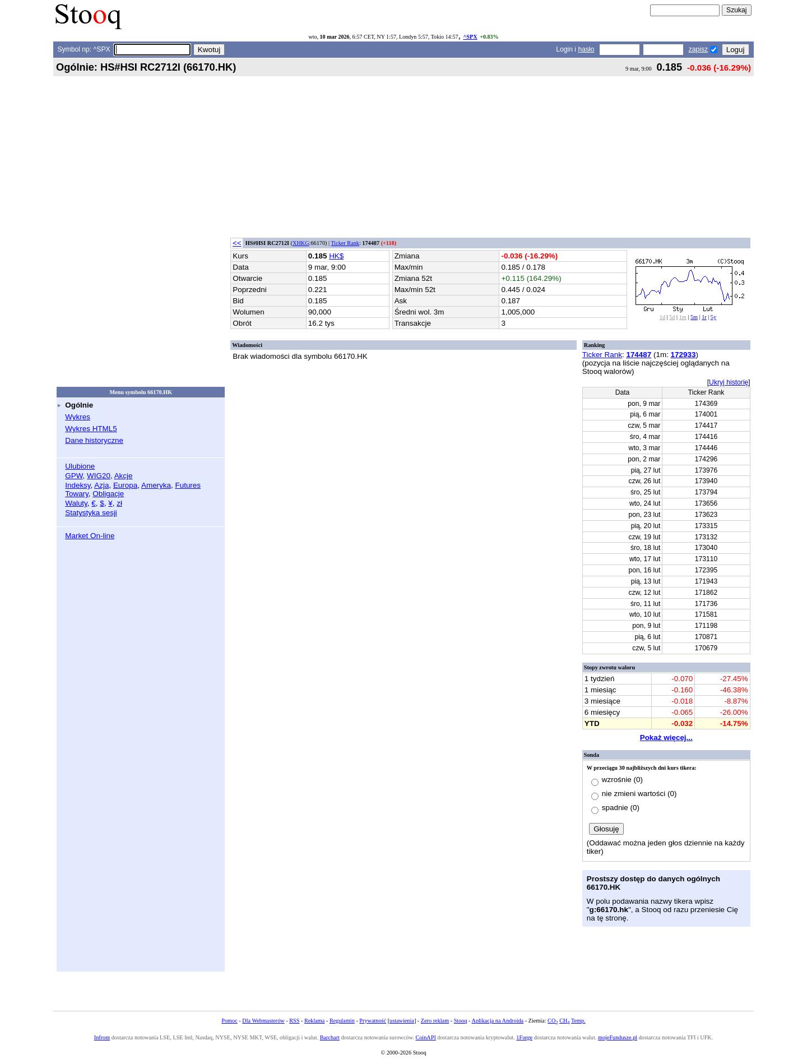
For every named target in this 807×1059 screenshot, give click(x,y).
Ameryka (156, 485)
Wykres (77, 417)
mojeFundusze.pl (617, 1037)
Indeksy (77, 485)
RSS (294, 1021)
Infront (102, 1037)
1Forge (524, 1037)
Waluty (76, 503)
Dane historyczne (94, 440)
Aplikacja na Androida (498, 1021)
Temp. (578, 1021)
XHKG (301, 243)
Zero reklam (435, 1021)
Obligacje (108, 493)
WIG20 (98, 475)
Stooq (460, 1021)
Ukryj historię (728, 382)
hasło (586, 49)
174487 (638, 354)
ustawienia (401, 1021)
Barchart (330, 1037)
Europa (125, 485)
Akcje (123, 475)
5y (713, 317)
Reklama (314, 1021)
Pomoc (229, 1021)
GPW (73, 475)
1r (704, 317)
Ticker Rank (345, 243)
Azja (101, 485)
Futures (188, 485)
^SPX (470, 37)
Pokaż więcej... (666, 737)
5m (694, 317)
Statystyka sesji (91, 512)
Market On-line (89, 535)
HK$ (336, 256)
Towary (77, 493)
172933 (683, 354)
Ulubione (80, 466)
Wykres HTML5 (91, 428)
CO (553, 1021)
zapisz (698, 49)
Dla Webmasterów (263, 1021)
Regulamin (342, 1021)
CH (564, 1021)
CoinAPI (425, 1037)
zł (119, 503)
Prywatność (372, 1021)
